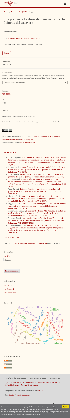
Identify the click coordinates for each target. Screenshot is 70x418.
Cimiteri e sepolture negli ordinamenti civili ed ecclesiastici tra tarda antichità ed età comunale (33, 197)
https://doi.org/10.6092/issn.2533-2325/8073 (25, 38)
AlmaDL (40, 391)
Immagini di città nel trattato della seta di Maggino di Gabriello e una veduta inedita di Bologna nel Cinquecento (36, 226)
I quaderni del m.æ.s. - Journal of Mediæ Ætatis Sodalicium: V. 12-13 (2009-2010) (34, 191)
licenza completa (26, 140)
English (7, 256)
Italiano (8, 260)
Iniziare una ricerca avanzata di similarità (30, 243)
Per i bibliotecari (10, 293)
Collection (19, 395)
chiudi (65, 407)
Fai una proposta (11, 271)
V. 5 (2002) (23, 12)
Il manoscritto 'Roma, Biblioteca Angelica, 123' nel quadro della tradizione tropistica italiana (37, 212)
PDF (7, 53)
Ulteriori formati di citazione (14, 82)
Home (6, 12)
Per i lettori (8, 285)
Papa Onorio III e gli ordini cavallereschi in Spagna (40, 174)
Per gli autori (9, 289)
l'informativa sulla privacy (39, 412)
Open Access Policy (27, 143)
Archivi (14, 12)
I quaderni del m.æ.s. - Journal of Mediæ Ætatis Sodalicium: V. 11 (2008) (34, 214)
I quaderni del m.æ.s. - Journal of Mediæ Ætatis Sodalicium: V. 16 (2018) (37, 199)
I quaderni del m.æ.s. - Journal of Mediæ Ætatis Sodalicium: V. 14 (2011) (36, 175)
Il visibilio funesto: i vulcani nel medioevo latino (39, 189)
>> (18, 238)
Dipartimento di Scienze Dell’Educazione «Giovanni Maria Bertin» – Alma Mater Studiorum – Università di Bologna (34, 383)
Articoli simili (10, 152)
